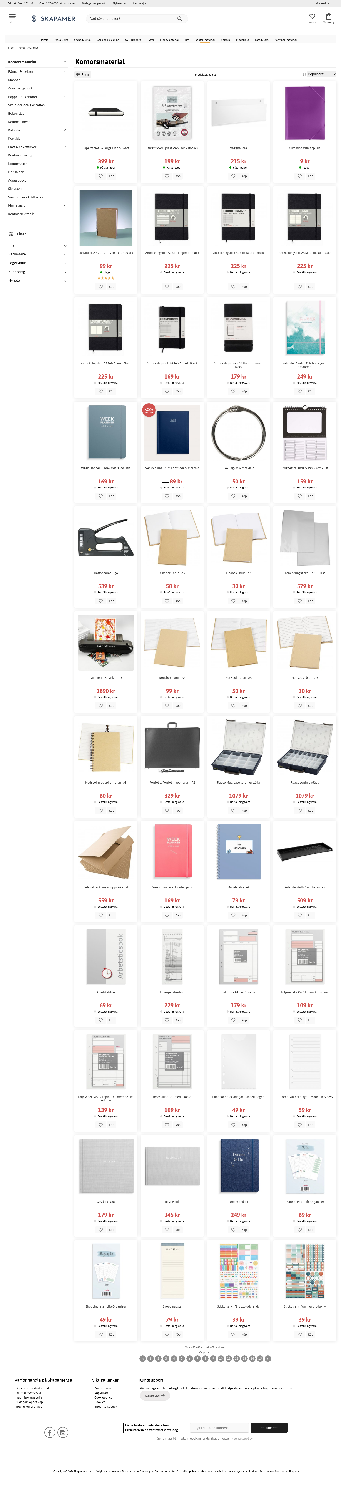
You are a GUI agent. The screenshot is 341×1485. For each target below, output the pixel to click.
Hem (11, 47)
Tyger (150, 39)
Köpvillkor (101, 1393)
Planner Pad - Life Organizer (305, 1202)
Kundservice (102, 1388)
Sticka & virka (82, 39)
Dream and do (238, 1202)
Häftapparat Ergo (106, 573)
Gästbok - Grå (106, 1202)
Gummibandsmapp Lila (305, 148)
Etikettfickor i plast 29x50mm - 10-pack (172, 148)
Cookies (99, 1402)
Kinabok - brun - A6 (238, 573)
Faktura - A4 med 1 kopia (238, 992)
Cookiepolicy (103, 1397)
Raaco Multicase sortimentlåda (238, 782)
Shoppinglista (172, 1306)
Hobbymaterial (169, 39)
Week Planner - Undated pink (172, 887)
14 (252, 1358)
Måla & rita (61, 39)
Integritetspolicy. (241, 1438)
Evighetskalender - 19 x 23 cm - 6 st (305, 468)
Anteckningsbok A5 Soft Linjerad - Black (172, 253)
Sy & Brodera (133, 39)
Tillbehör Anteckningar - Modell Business (305, 1097)
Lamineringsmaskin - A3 (106, 677)
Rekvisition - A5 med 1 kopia (172, 1097)
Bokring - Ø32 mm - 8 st (238, 468)
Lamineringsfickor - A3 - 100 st (305, 573)
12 (236, 1358)
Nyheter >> (119, 3)
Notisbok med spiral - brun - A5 (106, 782)
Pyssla (44, 39)
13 (244, 1358)
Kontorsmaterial (205, 39)
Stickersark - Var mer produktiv (305, 1306)
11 (229, 1358)
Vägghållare (238, 148)
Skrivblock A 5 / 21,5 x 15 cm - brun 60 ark (106, 253)
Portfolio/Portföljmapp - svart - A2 (172, 782)
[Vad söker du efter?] (137, 18)
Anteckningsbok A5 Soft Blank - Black (106, 363)
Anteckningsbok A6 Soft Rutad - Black (172, 363)
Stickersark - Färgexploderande (238, 1306)
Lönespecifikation (172, 992)
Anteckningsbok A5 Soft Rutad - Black (238, 253)
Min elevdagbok (238, 887)
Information (321, 3)
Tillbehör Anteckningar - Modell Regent (239, 1097)
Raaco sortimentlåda (305, 782)
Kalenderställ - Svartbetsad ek (304, 887)
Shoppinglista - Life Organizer (106, 1306)
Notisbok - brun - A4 (172, 677)
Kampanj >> (140, 3)
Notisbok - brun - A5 (238, 677)
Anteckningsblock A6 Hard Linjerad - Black (238, 365)
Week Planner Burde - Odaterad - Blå (105, 468)
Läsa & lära (262, 39)
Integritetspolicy (105, 1407)
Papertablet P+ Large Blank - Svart (106, 148)
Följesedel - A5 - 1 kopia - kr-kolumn (305, 992)
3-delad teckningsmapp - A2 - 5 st (106, 887)
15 (260, 1358)
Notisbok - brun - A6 (305, 677)
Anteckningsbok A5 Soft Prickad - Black (305, 253)
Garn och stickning (108, 39)
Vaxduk (225, 39)
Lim (187, 39)
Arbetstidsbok (105, 992)
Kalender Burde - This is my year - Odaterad (304, 365)
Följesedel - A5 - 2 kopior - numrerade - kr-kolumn (106, 1098)
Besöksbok (172, 1202)
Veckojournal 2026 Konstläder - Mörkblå (172, 468)
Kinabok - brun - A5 (172, 573)
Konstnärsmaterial (286, 39)
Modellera (242, 39)
